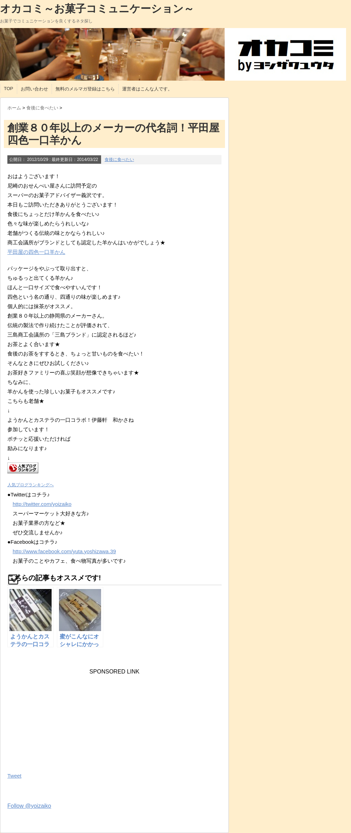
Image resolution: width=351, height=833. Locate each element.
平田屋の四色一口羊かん (36, 252)
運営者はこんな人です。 (147, 89)
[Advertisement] (60, 719)
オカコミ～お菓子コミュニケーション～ (97, 8)
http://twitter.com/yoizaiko (42, 504)
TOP (8, 88)
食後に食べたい (119, 159)
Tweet (14, 776)
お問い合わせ (34, 89)
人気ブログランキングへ (30, 484)
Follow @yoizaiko (29, 806)
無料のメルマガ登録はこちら (85, 89)
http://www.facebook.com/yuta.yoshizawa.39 (64, 551)
